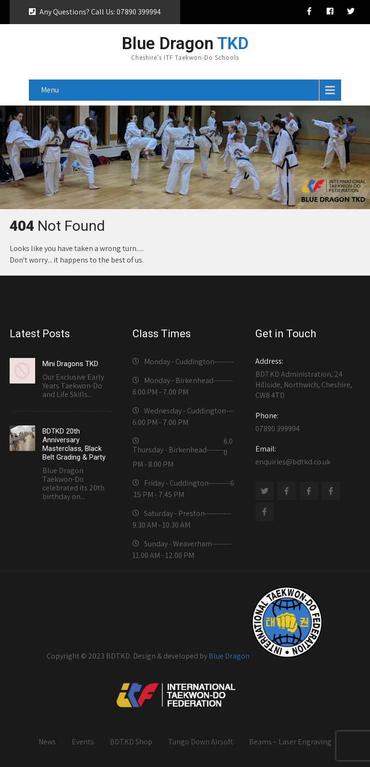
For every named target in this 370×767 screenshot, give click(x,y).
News (47, 742)
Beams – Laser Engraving (290, 742)
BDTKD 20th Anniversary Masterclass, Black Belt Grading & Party (74, 444)
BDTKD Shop (131, 742)
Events (83, 742)
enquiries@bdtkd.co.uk (306, 455)
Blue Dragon (229, 656)
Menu (50, 90)
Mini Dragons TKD (70, 363)
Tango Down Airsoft (200, 742)
